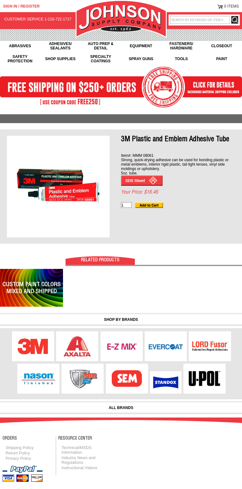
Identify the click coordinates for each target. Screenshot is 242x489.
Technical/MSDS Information (76, 450)
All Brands (121, 408)
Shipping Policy (20, 447)
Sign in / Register (21, 6)
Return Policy (18, 453)
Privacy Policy (18, 458)
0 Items (231, 6)
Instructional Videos (79, 467)
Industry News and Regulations (78, 460)
